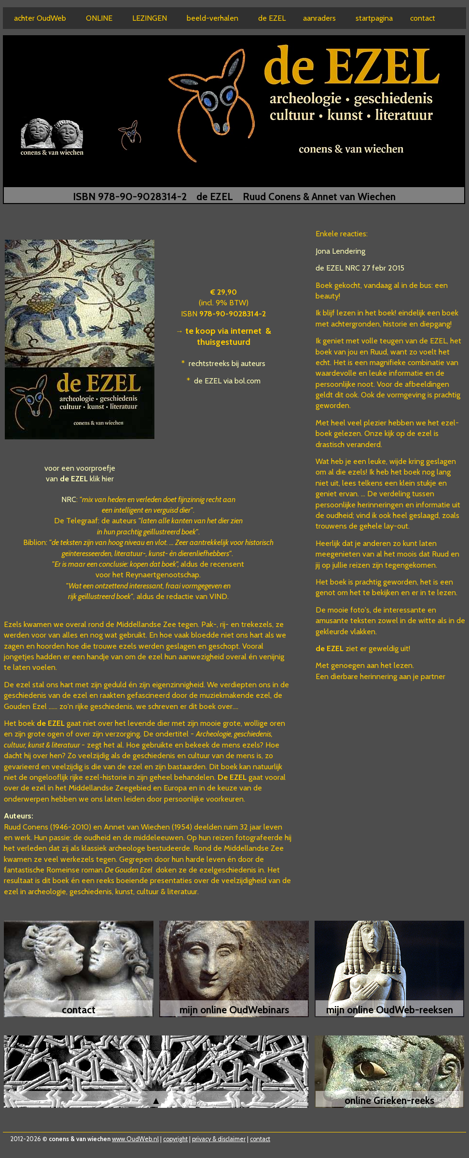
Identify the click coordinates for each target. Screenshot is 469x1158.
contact (260, 1139)
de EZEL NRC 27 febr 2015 (360, 267)
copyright (175, 1139)
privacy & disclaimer (219, 1139)
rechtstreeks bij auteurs (227, 363)
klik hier (102, 478)
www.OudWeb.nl (135, 1139)
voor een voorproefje (79, 468)
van (67, 478)
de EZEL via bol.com (227, 380)
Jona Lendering (340, 251)
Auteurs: (18, 815)
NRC (68, 499)
